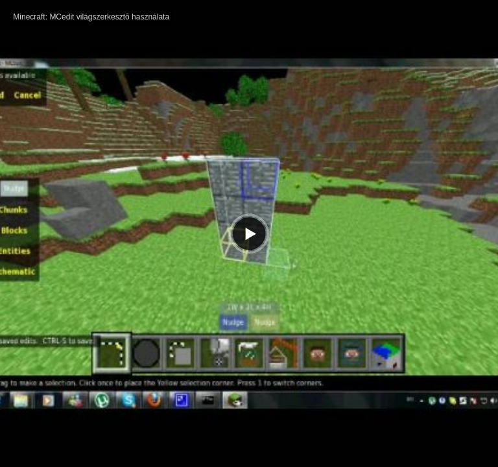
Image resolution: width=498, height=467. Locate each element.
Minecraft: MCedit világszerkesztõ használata (91, 16)
